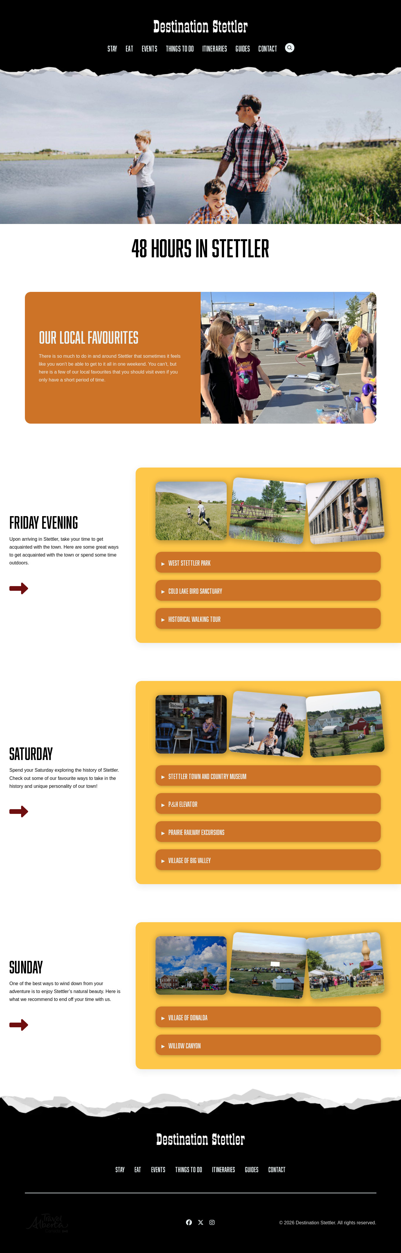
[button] (289, 47)
